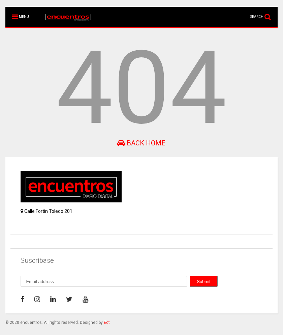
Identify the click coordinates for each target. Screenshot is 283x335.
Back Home (141, 143)
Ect (107, 322)
